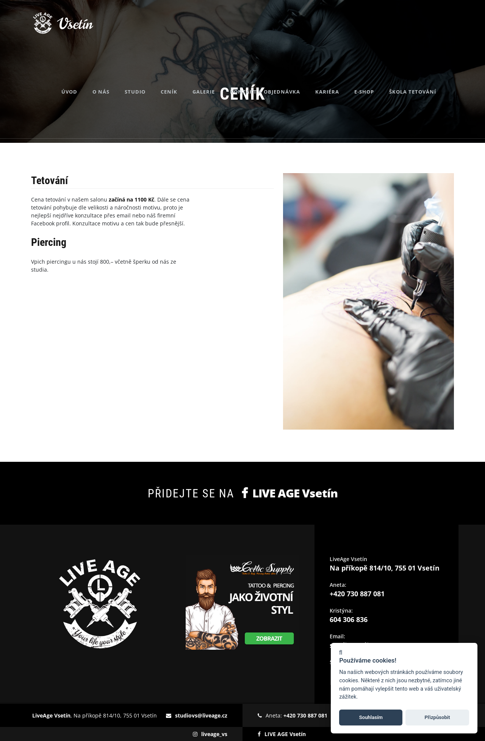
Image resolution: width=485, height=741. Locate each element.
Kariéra (339, 68)
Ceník (180, 68)
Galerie (215, 68)
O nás (112, 68)
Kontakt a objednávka (277, 68)
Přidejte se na (242, 493)
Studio (146, 68)
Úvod (81, 68)
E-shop (376, 68)
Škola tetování (424, 68)
